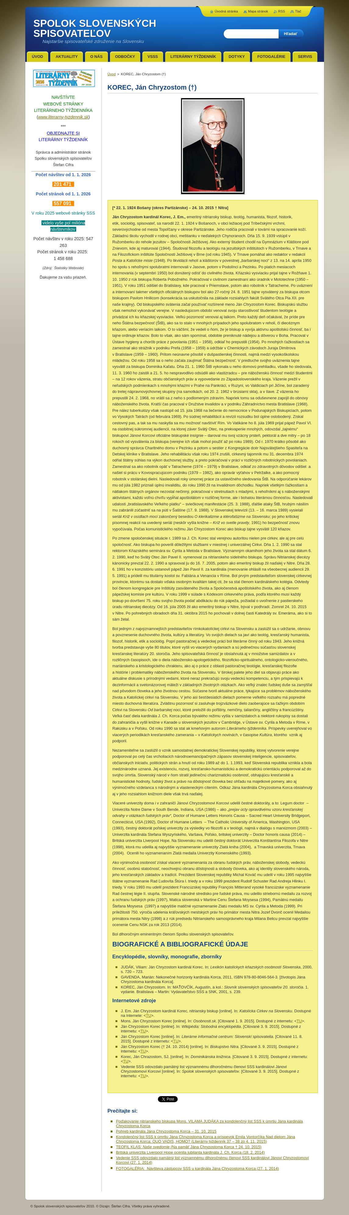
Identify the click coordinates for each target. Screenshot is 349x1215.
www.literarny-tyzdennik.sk (63, 117)
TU (148, 1015)
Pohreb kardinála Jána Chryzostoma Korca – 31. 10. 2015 (166, 1131)
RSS (281, 11)
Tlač (298, 11)
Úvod (112, 74)
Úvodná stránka (226, 11)
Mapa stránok (258, 11)
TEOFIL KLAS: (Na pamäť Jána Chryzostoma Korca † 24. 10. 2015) (189, 1147)
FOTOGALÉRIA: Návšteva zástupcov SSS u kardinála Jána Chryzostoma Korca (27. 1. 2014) (197, 1168)
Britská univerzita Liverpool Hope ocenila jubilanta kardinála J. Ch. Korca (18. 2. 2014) (190, 1152)
